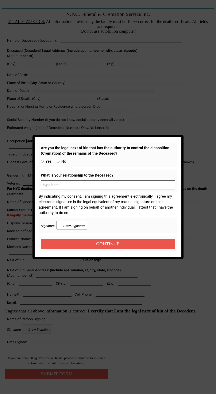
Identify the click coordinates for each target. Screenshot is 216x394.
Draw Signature (71, 225)
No (63, 161)
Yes (49, 161)
